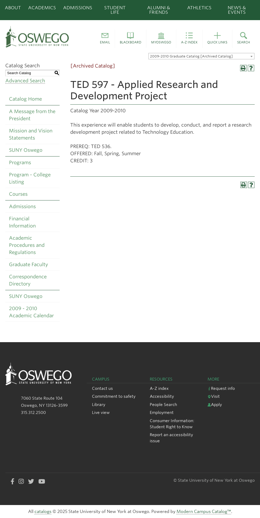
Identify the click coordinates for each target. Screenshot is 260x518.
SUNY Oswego (25, 150)
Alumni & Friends (158, 10)
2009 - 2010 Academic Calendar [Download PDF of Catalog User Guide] (31, 312)
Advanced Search (25, 80)
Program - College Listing (30, 178)
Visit (214, 396)
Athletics (199, 7)
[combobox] (201, 56)
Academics (42, 7)
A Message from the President (32, 115)
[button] (105, 39)
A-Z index (159, 388)
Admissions (77, 7)
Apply (215, 404)
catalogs (42, 511)
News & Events (237, 10)
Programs (20, 162)
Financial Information (22, 222)
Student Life (115, 10)
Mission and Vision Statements (30, 134)
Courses (18, 194)
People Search (163, 404)
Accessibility (162, 396)
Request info (221, 388)
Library (98, 404)
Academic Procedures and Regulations (27, 245)
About (13, 7)
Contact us (102, 388)
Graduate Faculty (28, 264)
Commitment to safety (113, 396)
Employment (162, 412)
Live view (101, 412)
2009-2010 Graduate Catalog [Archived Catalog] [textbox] (191, 56)
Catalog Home (25, 99)
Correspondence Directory (28, 280)
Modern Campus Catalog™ (204, 511)
